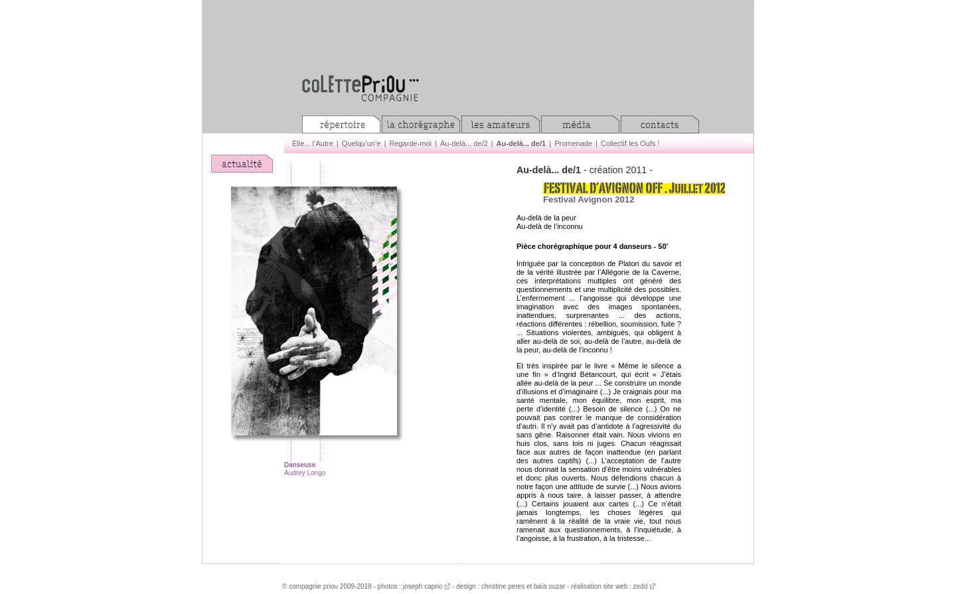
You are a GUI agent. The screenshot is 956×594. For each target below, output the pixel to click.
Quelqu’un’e (361, 143)
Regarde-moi (410, 143)
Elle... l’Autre (312, 143)
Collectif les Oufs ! (630, 143)
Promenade (573, 143)
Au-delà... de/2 (464, 143)
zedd (640, 586)
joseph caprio (422, 586)
